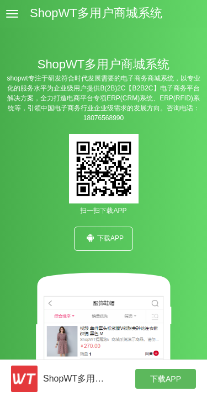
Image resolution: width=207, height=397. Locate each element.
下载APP (103, 238)
